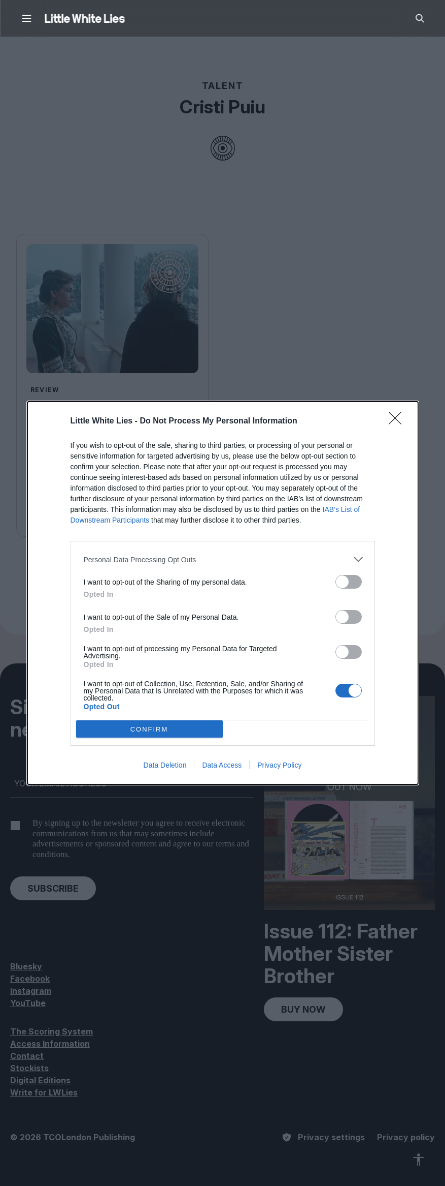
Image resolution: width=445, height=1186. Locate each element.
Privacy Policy (279, 765)
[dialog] (222, 593)
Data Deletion (165, 765)
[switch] (348, 582)
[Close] (398, 421)
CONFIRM (149, 729)
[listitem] (223, 559)
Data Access (222, 765)
